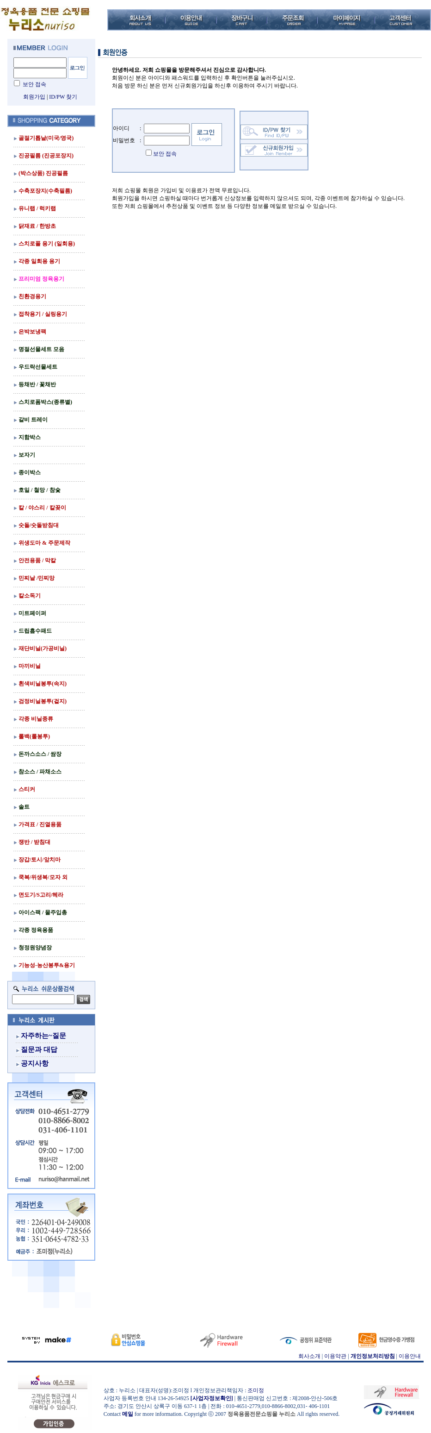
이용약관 (335, 1356)
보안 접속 (34, 84)
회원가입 (34, 97)
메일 (127, 1414)
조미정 (255, 1390)
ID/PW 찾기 (63, 97)
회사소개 (309, 1356)
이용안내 (410, 1356)
